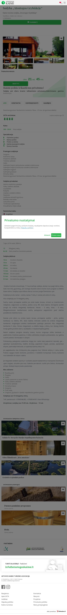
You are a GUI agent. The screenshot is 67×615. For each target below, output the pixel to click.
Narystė (36, 596)
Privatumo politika (40, 602)
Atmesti (47, 235)
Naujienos (5, 593)
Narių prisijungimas (41, 605)
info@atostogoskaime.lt (19, 567)
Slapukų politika (7, 602)
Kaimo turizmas (7, 605)
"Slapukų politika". (27, 228)
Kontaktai (37, 593)
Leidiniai (4, 599)
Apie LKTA (5, 596)
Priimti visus (56, 235)
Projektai (37, 599)
